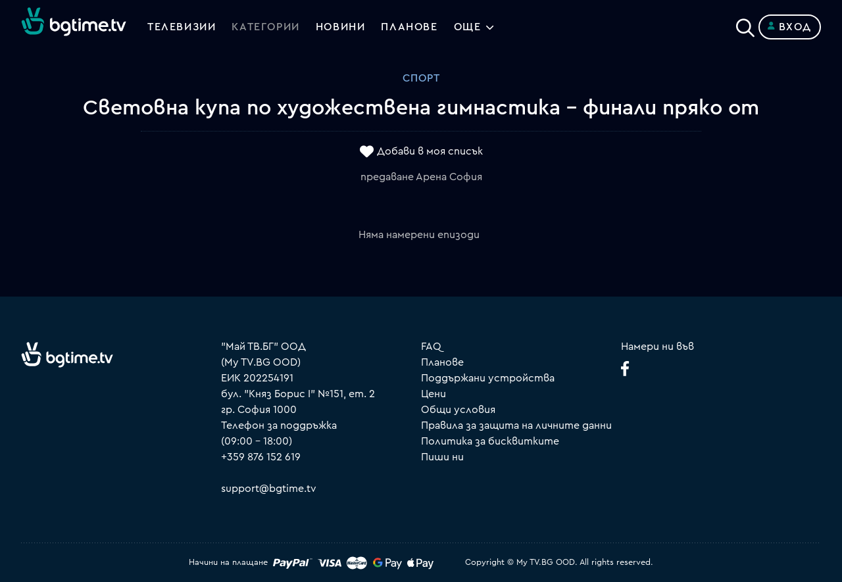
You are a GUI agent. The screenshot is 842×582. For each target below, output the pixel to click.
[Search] (745, 24)
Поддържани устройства (488, 378)
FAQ (431, 346)
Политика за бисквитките (490, 441)
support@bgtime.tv (268, 488)
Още (468, 27)
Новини (341, 27)
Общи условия (458, 409)
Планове (442, 362)
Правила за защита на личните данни (516, 425)
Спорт (421, 78)
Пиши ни (442, 457)
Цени (433, 394)
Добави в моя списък (430, 152)
